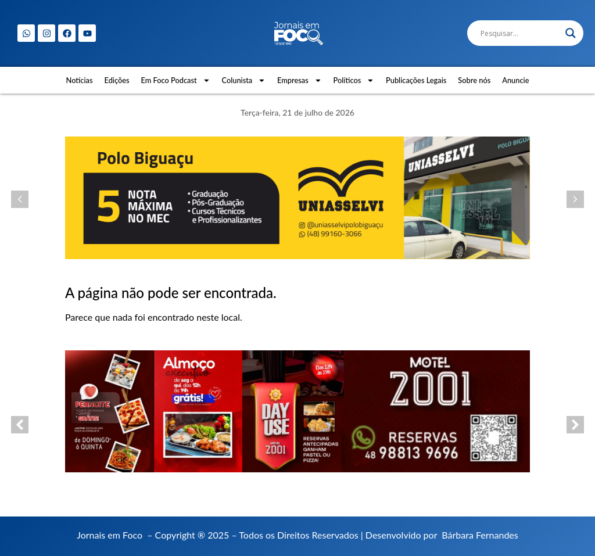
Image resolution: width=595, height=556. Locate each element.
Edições (117, 80)
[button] (19, 199)
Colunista (243, 80)
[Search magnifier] (570, 33)
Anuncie (515, 80)
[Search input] (520, 33)
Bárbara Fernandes (480, 534)
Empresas (299, 80)
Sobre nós (474, 80)
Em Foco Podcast (175, 80)
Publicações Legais (416, 80)
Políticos (354, 80)
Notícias (79, 80)
